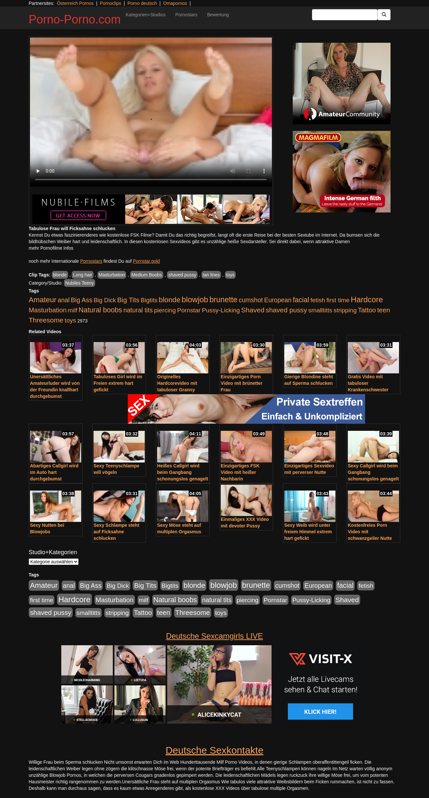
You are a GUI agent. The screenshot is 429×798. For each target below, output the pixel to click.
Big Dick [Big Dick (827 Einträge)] (105, 300)
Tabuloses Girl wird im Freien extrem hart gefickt (118, 383)
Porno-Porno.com (75, 19)
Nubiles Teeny (79, 283)
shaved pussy (182, 274)
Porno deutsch (142, 3)
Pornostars (186, 14)
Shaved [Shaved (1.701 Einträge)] (253, 310)
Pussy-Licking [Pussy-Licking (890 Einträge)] (221, 310)
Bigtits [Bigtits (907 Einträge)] (149, 300)
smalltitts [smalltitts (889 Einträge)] (320, 310)
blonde (60, 274)
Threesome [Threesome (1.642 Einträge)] (46, 320)
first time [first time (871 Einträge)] (337, 300)
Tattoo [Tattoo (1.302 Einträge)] (367, 310)
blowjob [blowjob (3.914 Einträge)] (195, 299)
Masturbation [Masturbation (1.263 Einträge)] (48, 310)
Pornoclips (110, 3)
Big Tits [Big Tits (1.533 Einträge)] (128, 300)
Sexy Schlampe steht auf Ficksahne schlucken (116, 532)
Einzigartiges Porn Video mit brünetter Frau (241, 383)
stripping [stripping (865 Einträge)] (345, 310)
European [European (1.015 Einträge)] (277, 300)
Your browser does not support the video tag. (151, 112)
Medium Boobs (146, 274)
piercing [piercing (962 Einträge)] (165, 310)
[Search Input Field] (344, 14)
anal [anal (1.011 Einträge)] (64, 300)
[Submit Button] (384, 14)
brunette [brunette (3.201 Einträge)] (224, 299)
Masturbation (112, 274)
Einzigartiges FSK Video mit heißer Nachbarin (240, 472)
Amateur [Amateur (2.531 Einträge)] (42, 300)
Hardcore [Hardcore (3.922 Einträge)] (367, 299)
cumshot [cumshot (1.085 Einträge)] (251, 300)
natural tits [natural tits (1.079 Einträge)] (138, 310)
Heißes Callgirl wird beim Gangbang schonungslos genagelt (182, 472)
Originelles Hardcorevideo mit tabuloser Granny (177, 383)
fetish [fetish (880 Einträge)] (317, 300)
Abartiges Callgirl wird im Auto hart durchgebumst (54, 472)
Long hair (82, 274)
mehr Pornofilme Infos (51, 248)
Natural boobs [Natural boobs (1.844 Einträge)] (100, 310)
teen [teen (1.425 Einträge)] (383, 310)
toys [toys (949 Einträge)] (70, 320)
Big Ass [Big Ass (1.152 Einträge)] (81, 300)
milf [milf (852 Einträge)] (72, 310)
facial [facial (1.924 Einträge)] (301, 300)
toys (230, 274)
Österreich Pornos (75, 3)
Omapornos (175, 3)
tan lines (211, 274)
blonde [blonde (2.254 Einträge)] (169, 300)
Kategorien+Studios (146, 14)
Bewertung (218, 14)
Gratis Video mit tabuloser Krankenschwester (368, 383)
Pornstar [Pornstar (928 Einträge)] (188, 310)
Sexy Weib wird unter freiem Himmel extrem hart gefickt (308, 532)
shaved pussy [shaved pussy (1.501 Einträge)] (286, 310)
